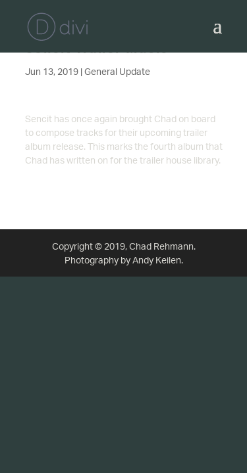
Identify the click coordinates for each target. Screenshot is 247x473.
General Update (117, 71)
